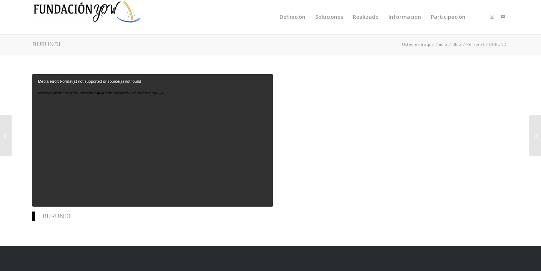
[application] (152, 140)
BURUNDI (46, 43)
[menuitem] (292, 17)
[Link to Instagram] (491, 16)
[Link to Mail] (503, 16)
